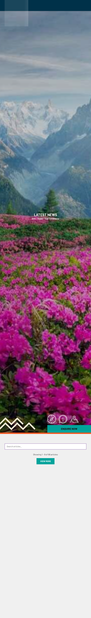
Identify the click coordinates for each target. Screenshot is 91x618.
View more (45, 461)
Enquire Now (69, 428)
